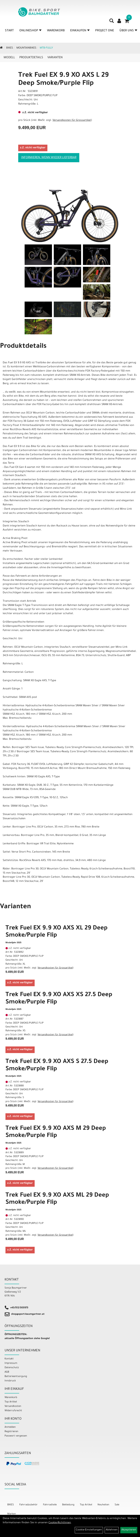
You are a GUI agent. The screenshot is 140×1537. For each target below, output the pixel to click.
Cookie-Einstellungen (89, 1530)
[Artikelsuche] (111, 22)
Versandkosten (13, 1406)
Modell (9, 57)
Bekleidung (68, 1504)
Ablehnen (112, 1530)
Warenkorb (56, 30)
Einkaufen (80, 30)
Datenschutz (12, 1367)
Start (9, 30)
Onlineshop (30, 30)
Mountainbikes (26, 48)
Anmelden (10, 1427)
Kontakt (9, 1359)
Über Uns (128, 30)
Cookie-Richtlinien (59, 1522)
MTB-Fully (46, 48)
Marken (11, 1514)
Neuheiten (103, 1504)
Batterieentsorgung (16, 1376)
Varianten (55, 57)
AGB (7, 1372)
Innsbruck (10, 1381)
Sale (117, 1504)
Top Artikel (11, 1402)
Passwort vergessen (16, 1436)
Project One (104, 30)
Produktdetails (31, 57)
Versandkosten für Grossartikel (71, 120)
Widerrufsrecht (13, 1410)
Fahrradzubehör (28, 1504)
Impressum (11, 1363)
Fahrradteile (50, 1504)
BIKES (9, 48)
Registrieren (11, 1431)
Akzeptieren (128, 1530)
